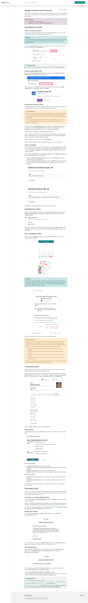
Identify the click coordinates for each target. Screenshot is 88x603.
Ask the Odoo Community (41, 598)
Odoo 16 (82, 5)
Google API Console (29, 34)
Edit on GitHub (62, 9)
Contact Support (29, 598)
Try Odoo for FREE (80, 2)
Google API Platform (48, 507)
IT (77, 5)
